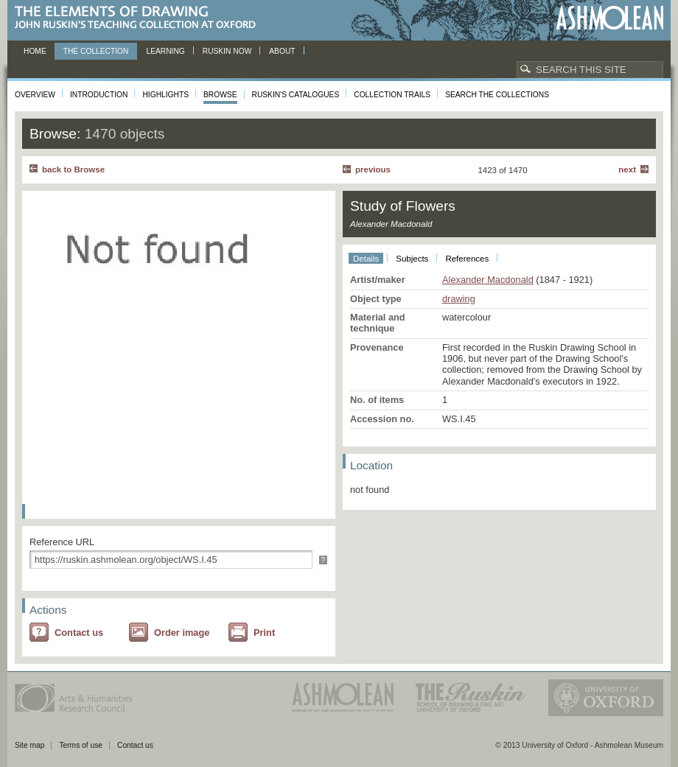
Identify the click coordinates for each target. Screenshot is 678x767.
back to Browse (73, 169)
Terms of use (80, 745)
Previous (373, 169)
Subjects (412, 258)
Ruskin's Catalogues (296, 95)
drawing (458, 298)
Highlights (165, 95)
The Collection (96, 51)
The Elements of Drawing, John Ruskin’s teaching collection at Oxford (140, 18)
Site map (29, 745)
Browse (220, 95)
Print (264, 632)
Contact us (79, 632)
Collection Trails (392, 95)
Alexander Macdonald (488, 279)
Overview (35, 95)
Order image (181, 632)
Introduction (98, 95)
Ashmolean (609, 18)
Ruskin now (227, 51)
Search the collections (497, 95)
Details (366, 258)
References (467, 258)
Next (627, 169)
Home (35, 51)
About (282, 51)
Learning (165, 51)
